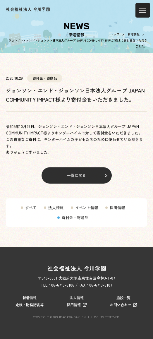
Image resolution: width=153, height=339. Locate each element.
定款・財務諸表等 (30, 304)
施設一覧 (123, 297)
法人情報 (55, 210)
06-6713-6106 (62, 285)
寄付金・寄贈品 (75, 220)
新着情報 (30, 297)
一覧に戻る (76, 178)
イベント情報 (86, 210)
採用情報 (117, 210)
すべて (31, 210)
